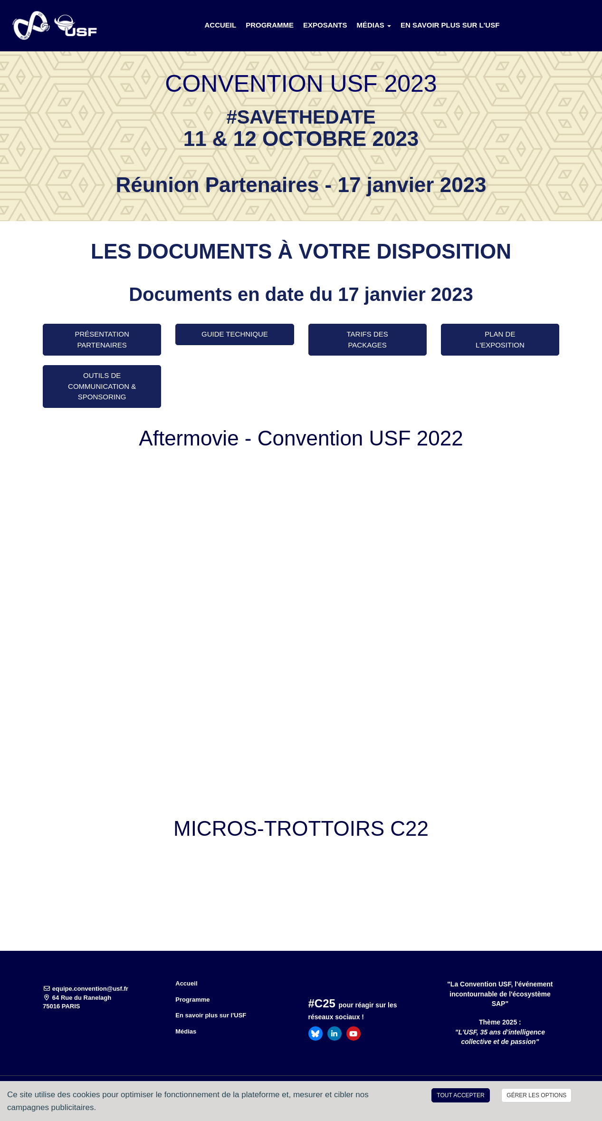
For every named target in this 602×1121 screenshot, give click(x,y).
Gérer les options (536, 1095)
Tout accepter (460, 1095)
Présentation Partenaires (102, 339)
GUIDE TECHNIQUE (234, 334)
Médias (185, 1031)
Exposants (325, 25)
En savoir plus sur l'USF (450, 25)
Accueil (220, 25)
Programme (270, 25)
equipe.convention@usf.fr (85, 988)
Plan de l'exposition (500, 339)
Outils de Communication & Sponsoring (102, 386)
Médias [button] (374, 25)
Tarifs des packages (367, 339)
